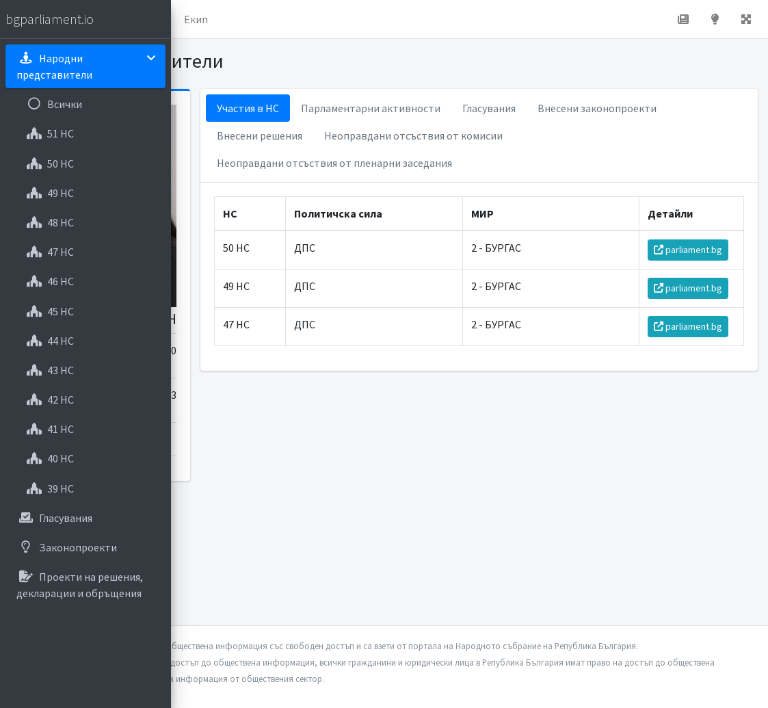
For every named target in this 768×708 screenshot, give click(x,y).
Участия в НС (376, 108)
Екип (366, 19)
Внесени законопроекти (404, 135)
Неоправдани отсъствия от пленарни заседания (462, 190)
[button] (192, 19)
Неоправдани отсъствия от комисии (434, 163)
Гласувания (617, 108)
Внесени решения (528, 135)
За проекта (304, 19)
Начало (236, 19)
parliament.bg (695, 285)
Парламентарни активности (498, 108)
